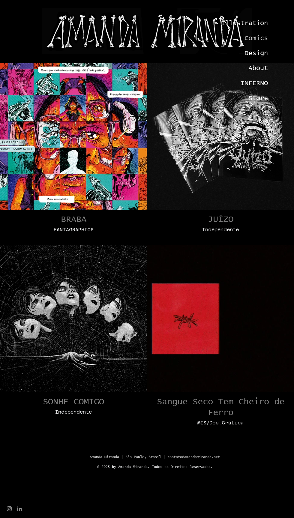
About (258, 68)
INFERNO (254, 83)
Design (256, 53)
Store (258, 98)
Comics (256, 38)
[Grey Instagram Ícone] (9, 508)
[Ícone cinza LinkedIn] (19, 508)
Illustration (247, 23)
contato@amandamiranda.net (193, 457)
